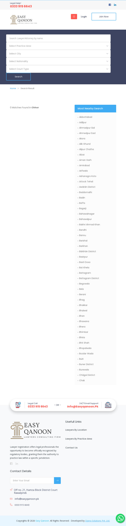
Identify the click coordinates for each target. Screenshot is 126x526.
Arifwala (83, 170)
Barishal (83, 240)
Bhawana (84, 321)
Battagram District (89, 278)
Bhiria (82, 337)
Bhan (82, 315)
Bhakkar (83, 305)
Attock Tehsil (86, 181)
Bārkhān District (87, 251)
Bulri (81, 358)
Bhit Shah (84, 342)
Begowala (84, 283)
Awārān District (87, 186)
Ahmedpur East (87, 133)
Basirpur (83, 256)
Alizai (81, 154)
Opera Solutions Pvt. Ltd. (97, 520)
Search (18, 76)
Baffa (82, 203)
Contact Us (71, 447)
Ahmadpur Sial (87, 127)
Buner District (86, 364)
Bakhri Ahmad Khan (89, 224)
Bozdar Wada (86, 353)
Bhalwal (83, 310)
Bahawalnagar (86, 213)
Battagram (85, 272)
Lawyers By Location (76, 429)
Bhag (82, 299)
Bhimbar (83, 332)
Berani (82, 294)
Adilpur (82, 122)
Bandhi (82, 229)
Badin (82, 197)
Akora (82, 138)
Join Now (103, 16)
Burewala (84, 369)
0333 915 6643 (21, 6)
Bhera (82, 326)
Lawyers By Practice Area (78, 438)
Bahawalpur (85, 219)
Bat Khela (84, 267)
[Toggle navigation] (74, 16)
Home (13, 88)
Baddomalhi (85, 192)
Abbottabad (85, 117)
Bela (81, 289)
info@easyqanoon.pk (82, 406)
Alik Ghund (84, 143)
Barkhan (83, 246)
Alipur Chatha (86, 149)
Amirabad (84, 165)
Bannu (82, 235)
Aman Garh (85, 160)
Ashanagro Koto (87, 176)
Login (84, 16)
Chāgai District (87, 375)
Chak (82, 380)
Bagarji (82, 208)
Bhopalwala (85, 348)
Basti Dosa (84, 262)
